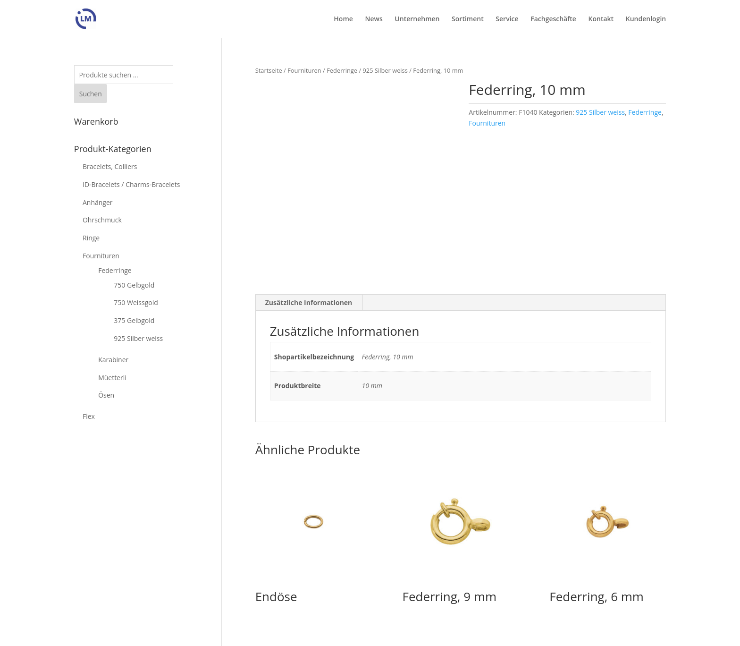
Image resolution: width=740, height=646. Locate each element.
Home (343, 19)
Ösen (106, 395)
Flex (89, 416)
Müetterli (112, 377)
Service (507, 19)
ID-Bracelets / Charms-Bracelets (131, 184)
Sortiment (468, 19)
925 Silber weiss (384, 70)
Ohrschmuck (102, 219)
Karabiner (113, 359)
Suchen (90, 93)
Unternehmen (417, 19)
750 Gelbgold (134, 284)
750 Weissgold (136, 302)
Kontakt (601, 19)
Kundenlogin (646, 19)
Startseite (268, 70)
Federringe (342, 70)
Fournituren (304, 70)
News (373, 19)
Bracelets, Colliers (110, 166)
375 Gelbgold (134, 320)
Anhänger (98, 202)
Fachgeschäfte (553, 19)
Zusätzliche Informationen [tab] (309, 302)
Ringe (91, 237)
